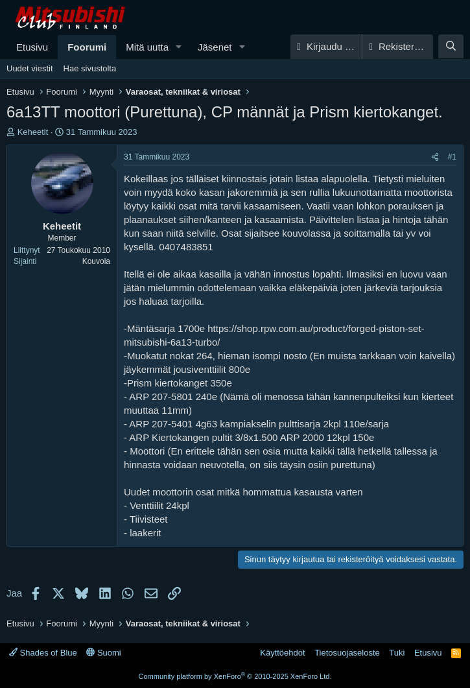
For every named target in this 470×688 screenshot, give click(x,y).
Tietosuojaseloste (347, 653)
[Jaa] (435, 157)
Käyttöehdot (282, 653)
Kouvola (96, 261)
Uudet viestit (29, 68)
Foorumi (86, 47)
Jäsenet (215, 47)
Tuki (397, 653)
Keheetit (33, 132)
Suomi (103, 653)
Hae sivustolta (90, 68)
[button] (179, 47)
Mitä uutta (147, 47)
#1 (452, 156)
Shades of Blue (43, 653)
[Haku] (451, 46)
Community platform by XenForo (235, 676)
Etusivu (32, 47)
